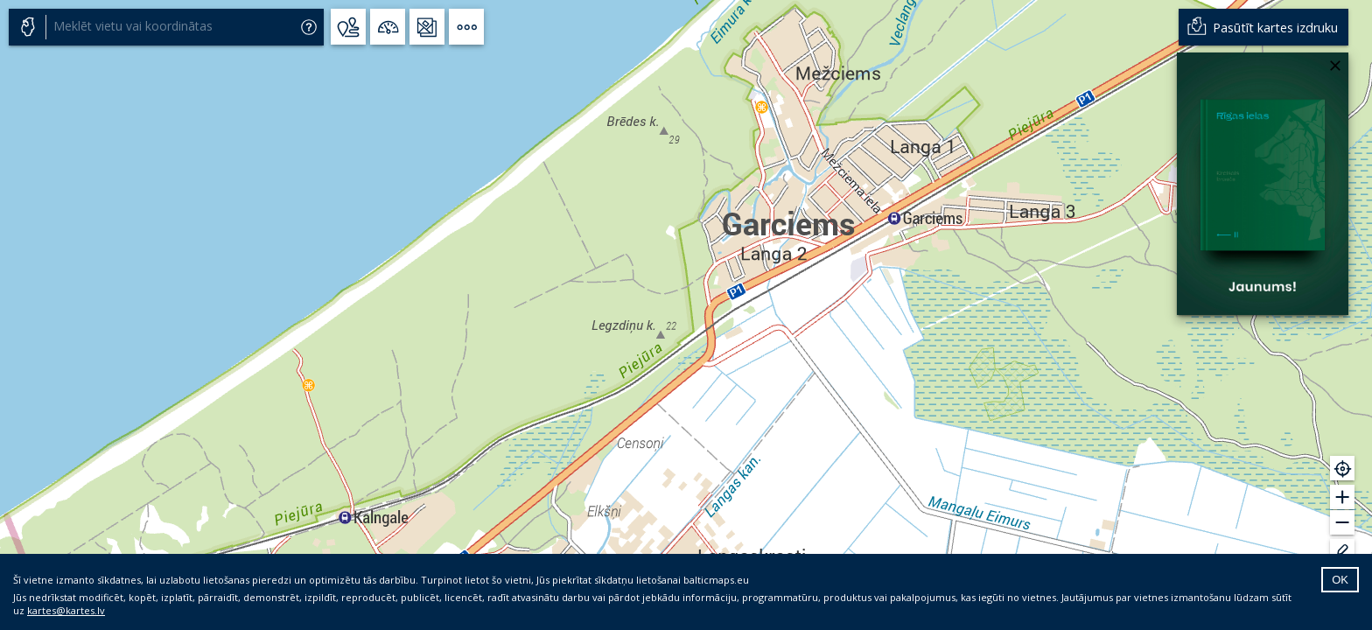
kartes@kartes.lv (66, 610)
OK (1340, 579)
